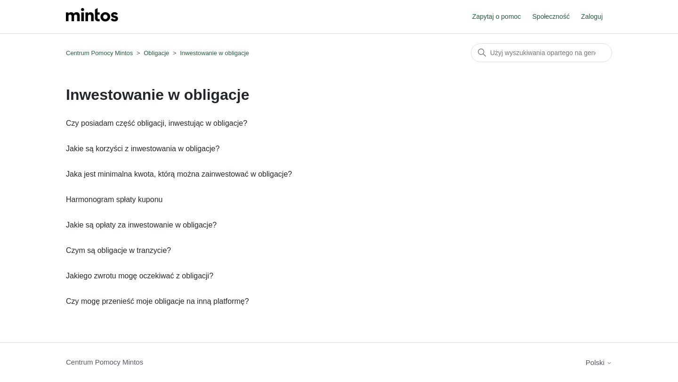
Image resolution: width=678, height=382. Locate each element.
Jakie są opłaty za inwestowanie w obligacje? (141, 225)
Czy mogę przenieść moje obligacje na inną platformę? (157, 301)
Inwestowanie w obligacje (214, 53)
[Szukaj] (541, 52)
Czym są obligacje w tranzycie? (118, 250)
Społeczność (551, 16)
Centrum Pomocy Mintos (100, 53)
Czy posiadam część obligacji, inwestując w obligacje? (156, 123)
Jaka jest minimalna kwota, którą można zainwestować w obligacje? (179, 174)
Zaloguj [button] (592, 16)
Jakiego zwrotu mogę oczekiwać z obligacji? (139, 276)
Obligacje (156, 53)
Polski (599, 362)
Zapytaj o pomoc (496, 16)
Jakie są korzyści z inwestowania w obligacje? (142, 149)
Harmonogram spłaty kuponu (114, 199)
